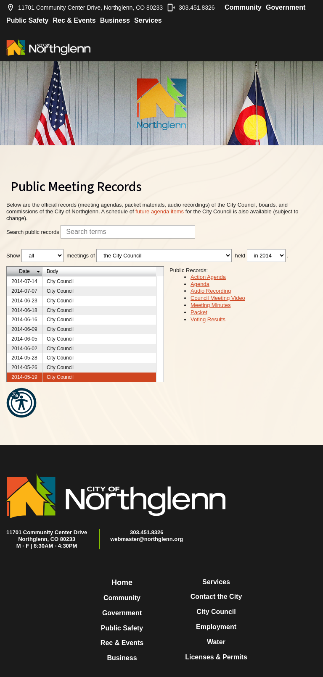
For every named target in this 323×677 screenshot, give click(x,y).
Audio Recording (211, 291)
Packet (199, 312)
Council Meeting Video (218, 298)
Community (243, 7)
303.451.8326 (191, 7)
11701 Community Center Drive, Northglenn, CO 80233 (84, 7)
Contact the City (216, 596)
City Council (216, 611)
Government (285, 7)
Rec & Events (74, 20)
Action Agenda (208, 277)
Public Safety (27, 20)
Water (216, 642)
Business (115, 20)
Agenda (200, 284)
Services (148, 20)
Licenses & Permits (216, 657)
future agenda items (159, 211)
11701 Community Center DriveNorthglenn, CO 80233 (46, 535)
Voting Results (208, 319)
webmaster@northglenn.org (146, 539)
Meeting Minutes (210, 305)
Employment (216, 626)
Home (121, 582)
